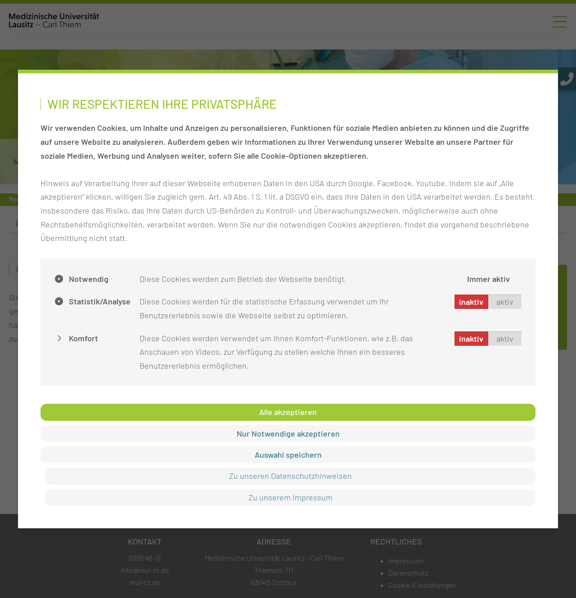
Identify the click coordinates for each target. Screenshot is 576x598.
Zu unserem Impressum (290, 497)
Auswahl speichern (288, 455)
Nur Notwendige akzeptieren (288, 433)
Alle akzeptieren (288, 412)
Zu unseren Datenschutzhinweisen (290, 476)
